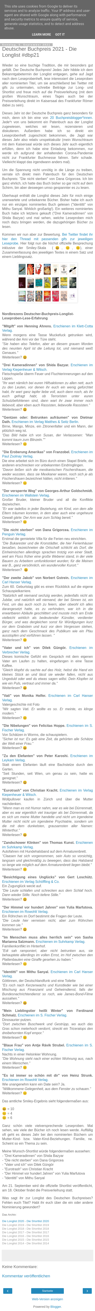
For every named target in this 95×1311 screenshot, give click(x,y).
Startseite (47, 1290)
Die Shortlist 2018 (38, 1228)
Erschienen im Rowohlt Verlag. (25, 911)
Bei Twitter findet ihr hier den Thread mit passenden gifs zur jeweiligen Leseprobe (47, 239)
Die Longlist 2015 (13, 1239)
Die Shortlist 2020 (38, 1221)
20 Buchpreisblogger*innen (71, 118)
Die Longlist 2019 (13, 1225)
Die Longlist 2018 (13, 1228)
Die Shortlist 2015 (38, 1239)
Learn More (41, 34)
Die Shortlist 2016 (38, 1236)
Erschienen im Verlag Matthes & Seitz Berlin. (46, 422)
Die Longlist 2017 (13, 1232)
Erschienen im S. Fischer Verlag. (42, 1015)
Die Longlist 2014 (13, 1243)
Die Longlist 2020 (13, 1221)
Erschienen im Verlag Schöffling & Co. (31, 881)
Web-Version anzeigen (47, 1299)
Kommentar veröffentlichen (26, 1276)
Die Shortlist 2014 (38, 1243)
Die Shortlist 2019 (38, 1225)
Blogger (56, 1306)
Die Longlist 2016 (13, 1236)
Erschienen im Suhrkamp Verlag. (61, 941)
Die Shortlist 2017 (38, 1232)
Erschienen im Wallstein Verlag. (26, 495)
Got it (60, 34)
